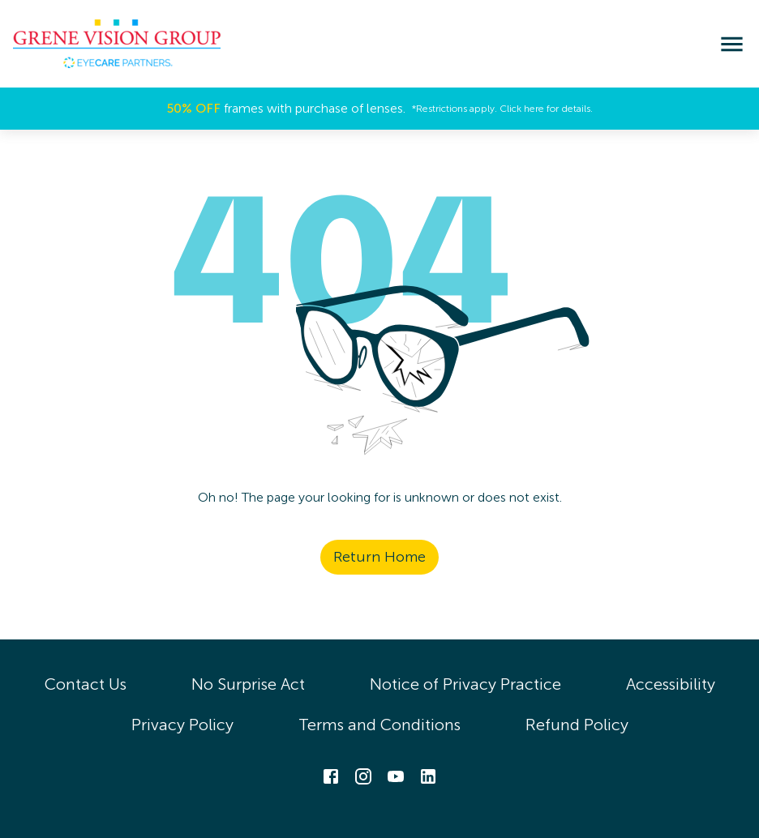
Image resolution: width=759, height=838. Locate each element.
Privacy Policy (182, 724)
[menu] (732, 44)
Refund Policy (576, 724)
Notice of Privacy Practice (465, 684)
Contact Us (85, 684)
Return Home (379, 557)
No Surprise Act (248, 684)
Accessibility (670, 684)
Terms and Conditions (379, 724)
